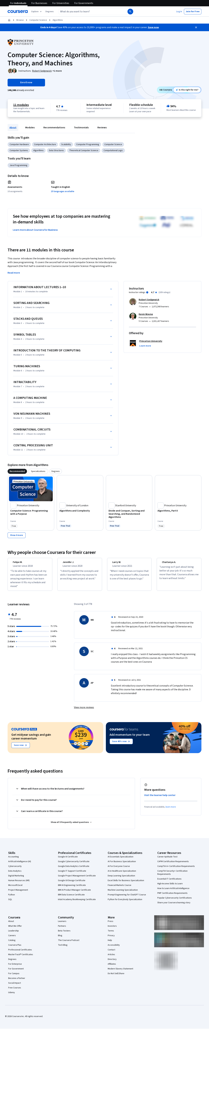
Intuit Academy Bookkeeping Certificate (77, 902)
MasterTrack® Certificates (20, 957)
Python (11, 897)
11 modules (21, 105)
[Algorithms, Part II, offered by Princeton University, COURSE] (178, 510)
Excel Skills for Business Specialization (126, 883)
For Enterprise (15, 966)
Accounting (13, 859)
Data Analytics (14, 873)
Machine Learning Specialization (123, 892)
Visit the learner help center (160, 798)
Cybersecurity (15, 869)
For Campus (13, 976)
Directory (112, 962)
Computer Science (38, 20)
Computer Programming (87, 144)
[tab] (17, 471)
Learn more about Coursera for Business (35, 230)
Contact (111, 952)
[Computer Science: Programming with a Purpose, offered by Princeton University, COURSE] (30, 512)
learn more (171, 809)
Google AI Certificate (68, 859)
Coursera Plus (14, 947)
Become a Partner (16, 981)
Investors (112, 928)
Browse (20, 20)
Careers (12, 938)
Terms (111, 933)
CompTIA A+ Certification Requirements (176, 869)
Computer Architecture (45, 144)
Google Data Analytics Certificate (73, 869)
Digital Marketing (16, 878)
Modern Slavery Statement (120, 971)
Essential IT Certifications (169, 881)
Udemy (11, 995)
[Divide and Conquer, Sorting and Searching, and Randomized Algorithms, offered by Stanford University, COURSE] (129, 514)
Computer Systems (19, 150)
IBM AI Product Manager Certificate (74, 892)
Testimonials (81, 127)
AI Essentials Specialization (120, 859)
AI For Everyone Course (119, 869)
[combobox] (89, 11)
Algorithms (58, 20)
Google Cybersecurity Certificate (73, 864)
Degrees (12, 962)
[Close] (196, 27)
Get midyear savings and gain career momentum (31, 739)
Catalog (11, 943)
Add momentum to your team (130, 737)
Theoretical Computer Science (83, 150)
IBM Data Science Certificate (71, 897)
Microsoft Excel (15, 888)
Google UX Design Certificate (71, 883)
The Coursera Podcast (68, 943)
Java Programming (18, 165)
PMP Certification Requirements (172, 896)
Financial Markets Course (119, 888)
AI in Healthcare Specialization (122, 873)
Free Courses (14, 990)
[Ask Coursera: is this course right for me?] (187, 90)
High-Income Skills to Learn (170, 886)
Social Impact (14, 985)
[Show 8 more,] (17, 535)
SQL (10, 902)
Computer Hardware (19, 144)
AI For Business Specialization (122, 864)
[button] (49, 11)
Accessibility (114, 947)
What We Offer (15, 928)
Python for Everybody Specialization (125, 902)
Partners (62, 928)
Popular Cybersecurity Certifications (174, 900)
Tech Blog (62, 947)
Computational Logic (113, 150)
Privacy (111, 938)
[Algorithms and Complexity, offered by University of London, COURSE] (80, 510)
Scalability (66, 144)
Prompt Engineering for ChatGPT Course (127, 897)
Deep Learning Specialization (121, 878)
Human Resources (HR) (19, 883)
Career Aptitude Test (167, 859)
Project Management (18, 892)
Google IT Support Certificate (72, 873)
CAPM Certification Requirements (173, 864)
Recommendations (54, 127)
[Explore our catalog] (37, 11)
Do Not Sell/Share (116, 976)
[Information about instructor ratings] (147, 292)
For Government (16, 971)
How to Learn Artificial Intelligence (173, 891)
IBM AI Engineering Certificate (72, 888)
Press (110, 924)
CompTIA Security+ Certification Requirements (172, 875)
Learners (62, 924)
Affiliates (112, 966)
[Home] (9, 20)
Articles (111, 957)
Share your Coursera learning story (173, 905)
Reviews (102, 127)
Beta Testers (64, 933)
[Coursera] (18, 11)
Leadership (13, 933)
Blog (60, 938)
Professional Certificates (20, 952)
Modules (30, 127)
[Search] (130, 11)
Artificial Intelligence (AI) (19, 864)
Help (110, 943)
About (12, 127)
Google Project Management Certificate (77, 878)
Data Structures (56, 150)
